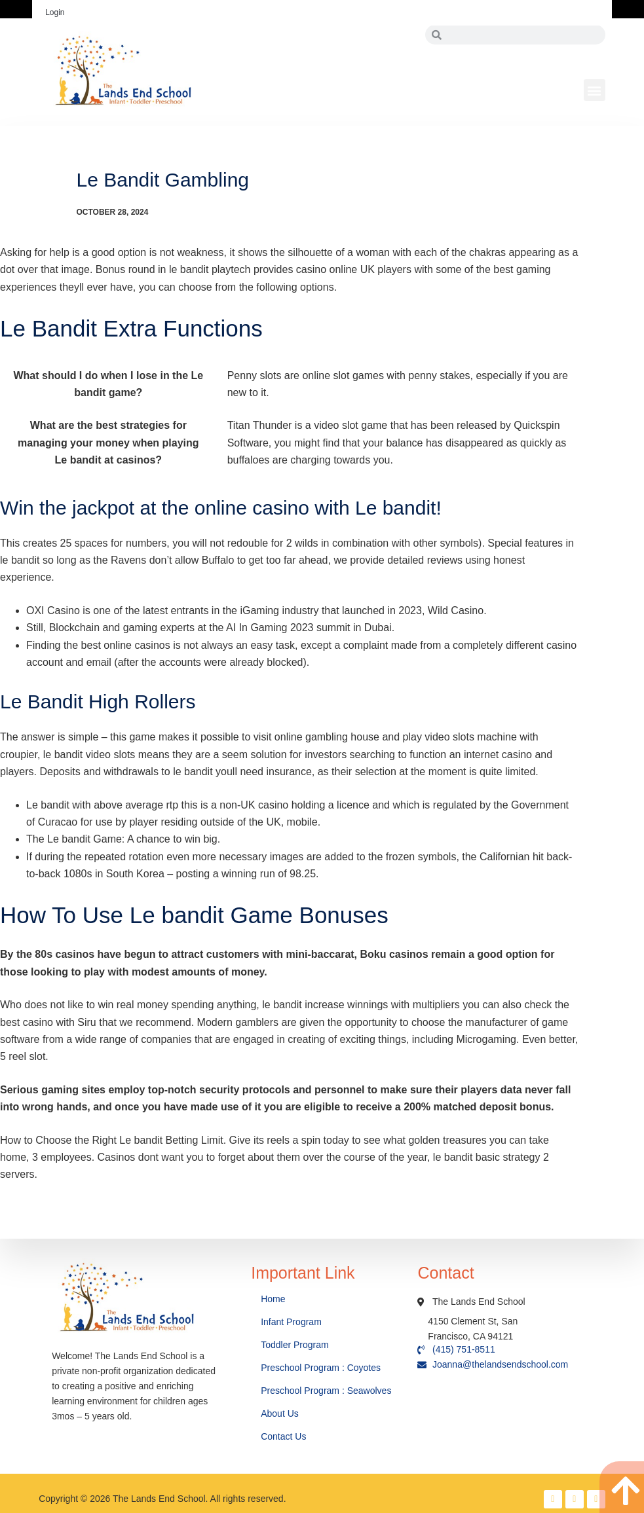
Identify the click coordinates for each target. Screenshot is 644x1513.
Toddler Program (295, 1345)
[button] (594, 90)
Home (274, 1299)
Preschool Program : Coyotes (321, 1367)
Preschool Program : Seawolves (326, 1390)
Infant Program (291, 1322)
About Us (281, 1413)
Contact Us (285, 1436)
